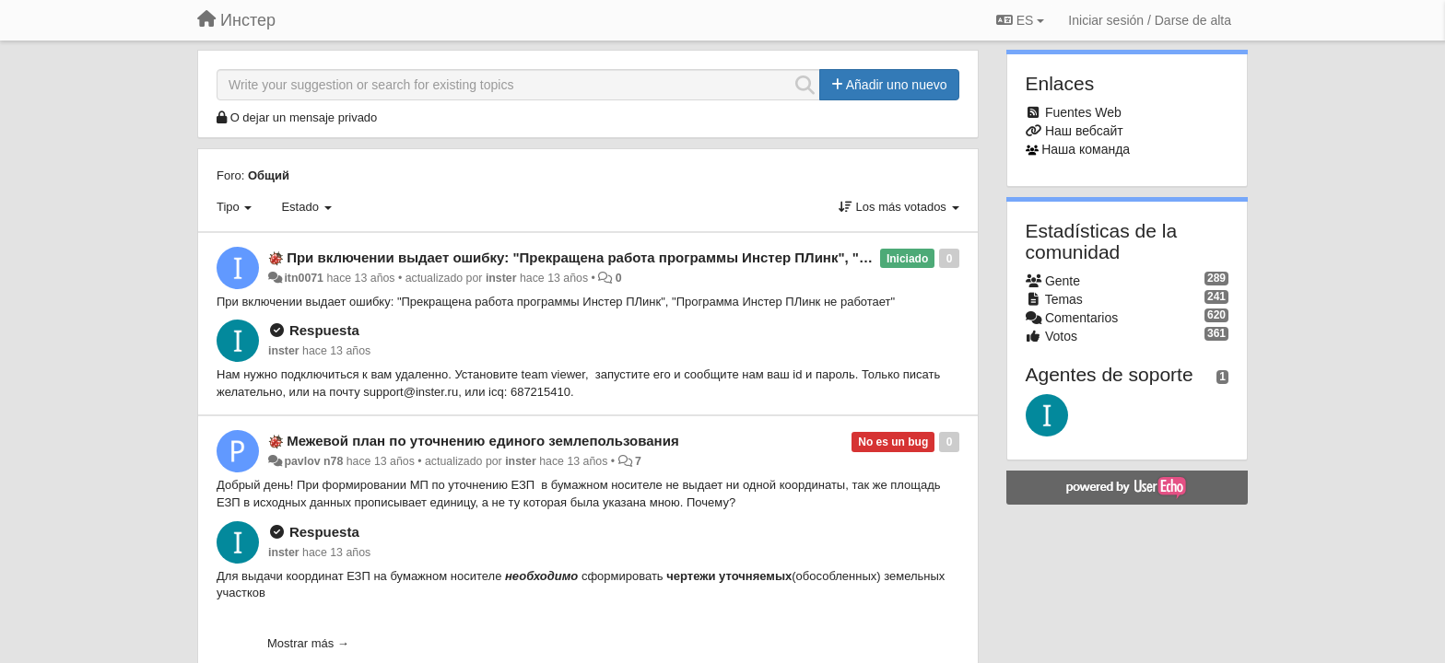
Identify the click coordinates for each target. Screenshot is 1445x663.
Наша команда (1085, 149)
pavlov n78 (313, 461)
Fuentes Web (1083, 112)
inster (501, 278)
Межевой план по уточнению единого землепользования (482, 440)
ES (1020, 20)
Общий (268, 175)
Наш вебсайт (1084, 130)
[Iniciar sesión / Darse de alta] (1150, 20)
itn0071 (303, 278)
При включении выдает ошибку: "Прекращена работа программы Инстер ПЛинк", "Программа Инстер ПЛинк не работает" (707, 257)
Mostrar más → (308, 643)
